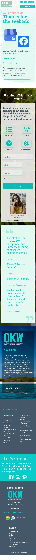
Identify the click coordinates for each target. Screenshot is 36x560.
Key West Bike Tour (9, 438)
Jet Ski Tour (23, 433)
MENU (27, 6)
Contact (11, 540)
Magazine (12, 534)
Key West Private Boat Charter (25, 422)
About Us (12, 538)
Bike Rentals (7, 440)
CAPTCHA (6, 178)
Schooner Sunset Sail (25, 427)
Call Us (27, 131)
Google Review (9, 58)
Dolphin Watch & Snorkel (8, 434)
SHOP (11, 536)
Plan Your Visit (9, 131)
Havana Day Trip (8, 415)
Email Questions (26, 144)
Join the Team (13, 544)
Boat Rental (7, 423)
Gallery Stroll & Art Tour (26, 440)
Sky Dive (22, 419)
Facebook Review (10, 63)
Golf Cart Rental (8, 420)
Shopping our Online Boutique (15, 73)
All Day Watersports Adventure (9, 430)
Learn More (12, 387)
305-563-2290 (26, 2)
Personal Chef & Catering (25, 416)
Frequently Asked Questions (18, 542)
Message (9, 144)
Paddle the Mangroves (6, 426)
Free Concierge (14, 532)
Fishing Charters (8, 418)
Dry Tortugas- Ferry (26, 430)
